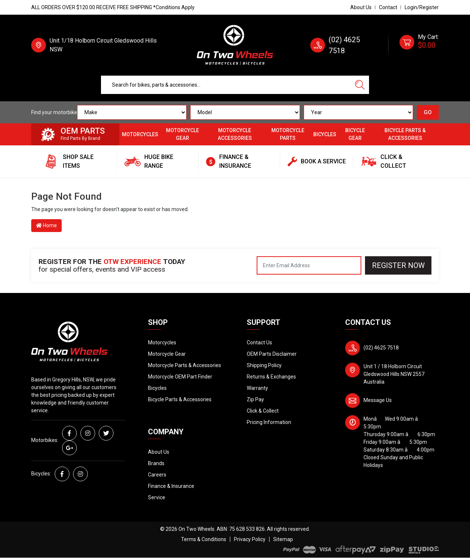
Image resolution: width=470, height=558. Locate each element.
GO (428, 112)
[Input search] (226, 85)
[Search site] (360, 85)
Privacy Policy (249, 539)
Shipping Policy (264, 365)
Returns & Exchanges (271, 377)
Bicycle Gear (355, 134)
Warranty (257, 388)
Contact (388, 7)
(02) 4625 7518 (381, 348)
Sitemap (283, 539)
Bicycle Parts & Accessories (405, 134)
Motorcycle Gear (182, 134)
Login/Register (422, 7)
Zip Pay (255, 399)
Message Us (378, 400)
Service (156, 497)
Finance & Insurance (171, 486)
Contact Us (259, 342)
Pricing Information (269, 422)
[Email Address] (309, 265)
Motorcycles (140, 134)
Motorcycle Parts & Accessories (184, 365)
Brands (156, 463)
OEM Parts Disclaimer (272, 354)
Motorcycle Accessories (235, 134)
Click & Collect (263, 411)
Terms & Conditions (203, 539)
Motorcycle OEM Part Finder (180, 377)
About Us (361, 7)
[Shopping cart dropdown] (419, 45)
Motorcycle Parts (287, 134)
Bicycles (324, 134)
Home (46, 225)
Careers (157, 475)
